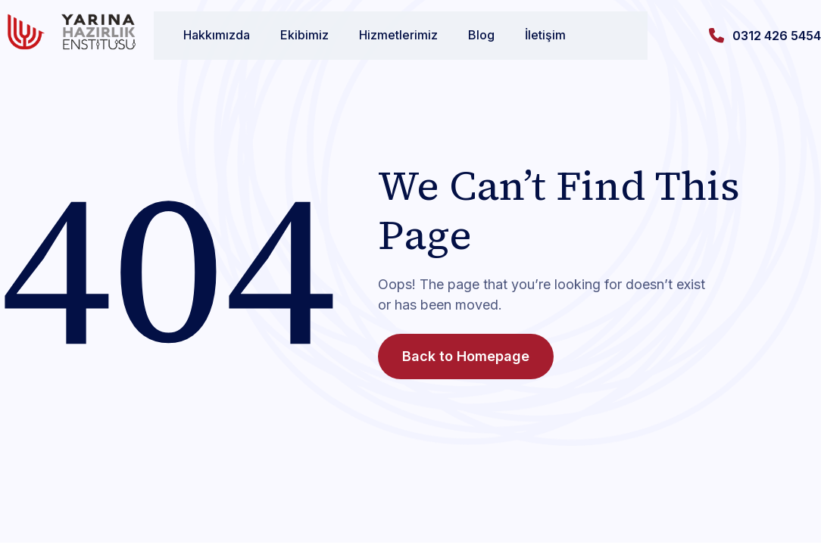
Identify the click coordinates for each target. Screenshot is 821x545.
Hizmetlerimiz (384, 34)
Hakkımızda (202, 34)
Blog (467, 34)
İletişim (530, 34)
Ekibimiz (290, 34)
